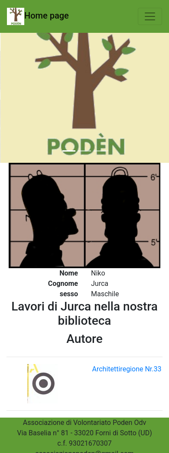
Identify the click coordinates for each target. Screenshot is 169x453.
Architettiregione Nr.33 (127, 369)
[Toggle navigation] (150, 16)
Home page (38, 16)
